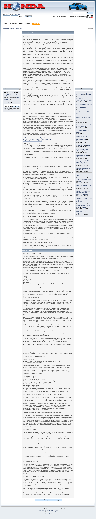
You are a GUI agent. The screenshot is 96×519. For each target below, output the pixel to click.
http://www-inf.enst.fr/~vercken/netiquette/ (34, 138)
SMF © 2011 (47, 510)
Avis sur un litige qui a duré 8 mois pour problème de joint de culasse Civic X (84, 138)
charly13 (78, 156)
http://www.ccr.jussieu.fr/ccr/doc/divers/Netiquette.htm (37, 139)
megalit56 (79, 113)
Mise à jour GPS (80, 145)
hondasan (83, 126)
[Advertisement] (10, 59)
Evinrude (88, 94)
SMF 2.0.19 (41, 510)
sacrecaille (81, 169)
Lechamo (87, 151)
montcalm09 (79, 164)
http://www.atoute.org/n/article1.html (32, 140)
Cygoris (78, 213)
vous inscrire (30, 13)
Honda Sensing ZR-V (82, 174)
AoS (90, 100)
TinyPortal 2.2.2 (41, 511)
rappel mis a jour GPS (82, 155)
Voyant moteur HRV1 (81, 130)
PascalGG (81, 120)
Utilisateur (7, 89)
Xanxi (78, 132)
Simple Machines (54, 510)
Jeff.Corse (85, 194)
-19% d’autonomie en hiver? (83, 179)
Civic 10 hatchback (81, 211)
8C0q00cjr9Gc (82, 107)
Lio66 (88, 145)
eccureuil (79, 201)
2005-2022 (48, 511)
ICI (92, 17)
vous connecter (20, 13)
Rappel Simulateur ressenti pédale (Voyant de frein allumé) (83, 193)
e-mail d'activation (18, 14)
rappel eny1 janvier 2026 (82, 111)
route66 (84, 207)
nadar (87, 187)
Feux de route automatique (83, 168)
